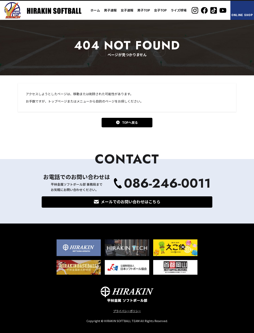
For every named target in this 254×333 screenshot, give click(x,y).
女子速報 (127, 10)
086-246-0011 (167, 183)
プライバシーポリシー (127, 311)
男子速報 (110, 10)
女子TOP (160, 10)
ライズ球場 (179, 10)
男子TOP (143, 10)
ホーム (95, 10)
